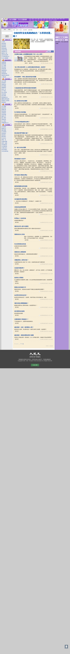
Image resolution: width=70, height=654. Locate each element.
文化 (30, 18)
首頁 (14, 29)
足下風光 (4, 90)
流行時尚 (7, 79)
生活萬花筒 (4, 146)
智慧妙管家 (4, 50)
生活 (47, 18)
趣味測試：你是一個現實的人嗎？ (24, 327)
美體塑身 (4, 112)
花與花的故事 (5, 54)
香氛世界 (4, 119)
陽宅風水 (4, 136)
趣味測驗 (30, 63)
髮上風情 (4, 117)
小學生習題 (17, 72)
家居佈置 (4, 45)
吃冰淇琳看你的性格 (20, 244)
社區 (36, 20)
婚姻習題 (4, 63)
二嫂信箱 (4, 76)
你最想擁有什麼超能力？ (21, 319)
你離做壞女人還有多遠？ (21, 260)
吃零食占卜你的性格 (20, 218)
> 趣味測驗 (29, 29)
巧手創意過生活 (5, 56)
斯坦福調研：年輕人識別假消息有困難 (25, 76)
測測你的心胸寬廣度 (20, 252)
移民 (58, 18)
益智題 (22, 72)
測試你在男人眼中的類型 (21, 226)
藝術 (33, 18)
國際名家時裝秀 (5, 99)
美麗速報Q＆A (5, 122)
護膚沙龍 (4, 109)
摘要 (52, 51)
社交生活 (4, 138)
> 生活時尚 (24, 29)
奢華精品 (4, 102)
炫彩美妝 (4, 111)
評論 (33, 20)
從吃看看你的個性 (19, 311)
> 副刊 (16, 29)
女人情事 (4, 65)
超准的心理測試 (18, 277)
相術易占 (4, 135)
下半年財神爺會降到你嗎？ (22, 121)
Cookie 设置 (35, 364)
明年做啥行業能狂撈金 (20, 175)
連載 (38, 18)
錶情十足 (4, 89)
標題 (49, 51)
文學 (36, 18)
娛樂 (47, 20)
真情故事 (4, 68)
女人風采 (4, 121)
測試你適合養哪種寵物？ (21, 303)
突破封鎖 (50, 20)
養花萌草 (4, 43)
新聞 (30, 20)
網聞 (41, 20)
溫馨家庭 (4, 62)
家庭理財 (4, 46)
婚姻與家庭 (8, 60)
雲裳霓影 (4, 94)
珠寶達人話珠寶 (5, 100)
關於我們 (55, 20)
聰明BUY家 (4, 53)
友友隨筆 (4, 126)
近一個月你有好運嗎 (20, 147)
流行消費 (4, 81)
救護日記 (4, 128)
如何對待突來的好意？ (20, 295)
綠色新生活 (4, 51)
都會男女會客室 (5, 75)
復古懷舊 (4, 95)
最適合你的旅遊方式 (20, 287)
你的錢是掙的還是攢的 (20, 199)
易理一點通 (4, 143)
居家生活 (7, 39)
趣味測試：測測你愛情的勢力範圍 (24, 335)
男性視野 (4, 67)
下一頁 (22, 343)
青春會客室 (4, 73)
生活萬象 (7, 124)
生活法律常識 (5, 151)
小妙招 (3, 41)
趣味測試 (17, 331)
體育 (44, 20)
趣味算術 (25, 96)
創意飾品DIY (5, 97)
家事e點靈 (4, 48)
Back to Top (66, 647)
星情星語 (4, 133)
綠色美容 (4, 108)
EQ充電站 (4, 131)
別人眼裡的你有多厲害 (20, 101)
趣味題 (26, 63)
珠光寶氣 (4, 86)
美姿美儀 (4, 114)
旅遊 (52, 18)
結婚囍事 (4, 72)
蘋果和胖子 (4, 70)
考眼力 (20, 96)
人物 (44, 18)
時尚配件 (4, 82)
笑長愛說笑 (4, 144)
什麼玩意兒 (4, 148)
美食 (50, 18)
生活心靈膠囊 (5, 58)
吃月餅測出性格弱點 (20, 112)
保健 (55, 18)
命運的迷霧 (4, 141)
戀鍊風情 (4, 87)
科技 (38, 20)
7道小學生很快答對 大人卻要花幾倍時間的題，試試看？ (30, 67)
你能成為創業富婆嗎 (20, 207)
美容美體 (7, 104)
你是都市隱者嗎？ (19, 268)
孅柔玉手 (4, 116)
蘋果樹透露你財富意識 (20, 186)
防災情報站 (4, 149)
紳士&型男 (4, 92)
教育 (41, 18)
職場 (61, 18)
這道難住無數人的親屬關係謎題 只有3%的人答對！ (29, 54)
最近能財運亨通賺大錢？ (21, 133)
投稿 (63, 18)
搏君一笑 (4, 139)
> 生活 (20, 29)
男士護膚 (4, 106)
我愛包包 (4, 84)
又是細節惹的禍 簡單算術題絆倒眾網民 (25, 88)
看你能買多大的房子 (20, 158)
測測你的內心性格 (19, 234)
